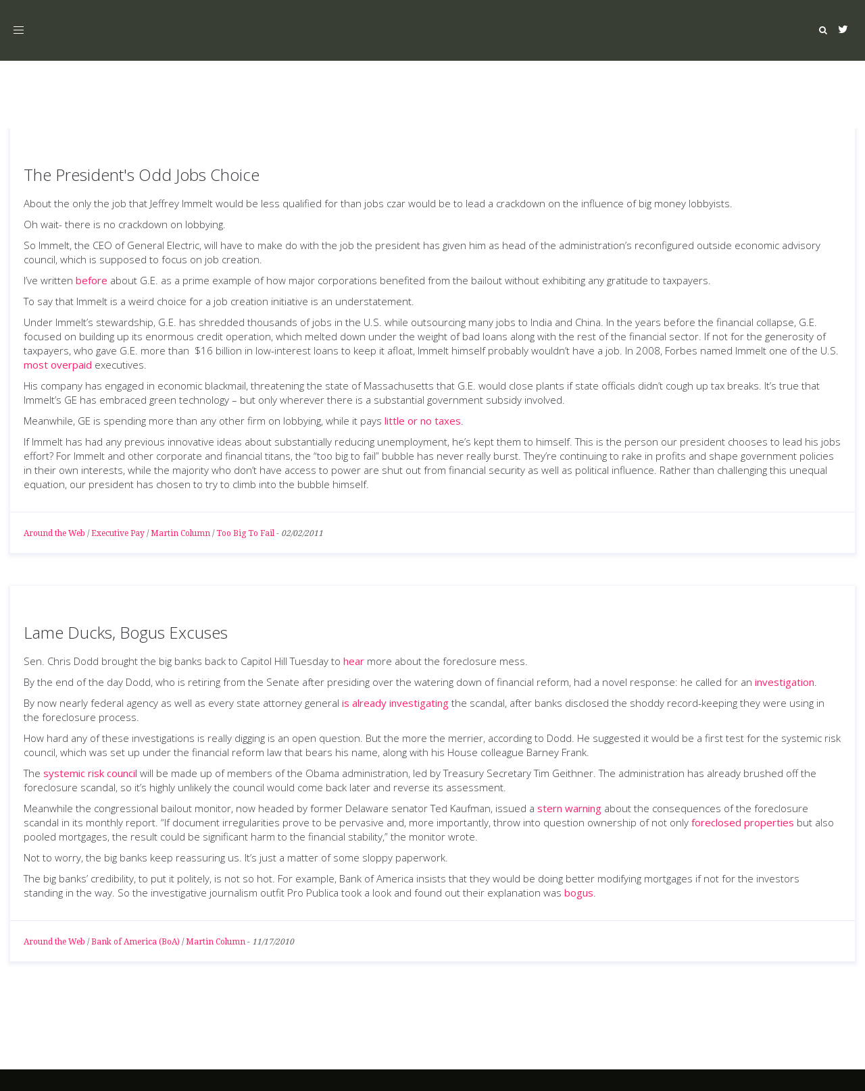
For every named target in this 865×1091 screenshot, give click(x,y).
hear (353, 661)
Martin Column (180, 533)
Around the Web (54, 533)
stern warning (569, 808)
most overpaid (58, 364)
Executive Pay (118, 533)
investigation (784, 682)
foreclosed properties (742, 822)
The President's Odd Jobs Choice (142, 174)
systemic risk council (90, 773)
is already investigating (395, 703)
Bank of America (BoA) (135, 942)
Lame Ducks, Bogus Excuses (126, 632)
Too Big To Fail (245, 533)
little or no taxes (423, 420)
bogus (578, 892)
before (91, 280)
